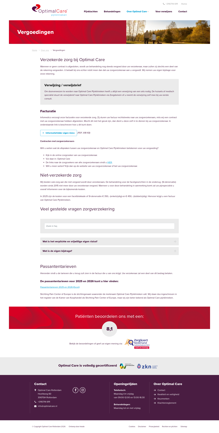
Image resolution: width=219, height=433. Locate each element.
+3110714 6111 (170, 4)
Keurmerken (163, 398)
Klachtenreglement (167, 403)
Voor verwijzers (163, 11)
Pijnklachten (91, 11)
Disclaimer (142, 426)
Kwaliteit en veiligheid (168, 394)
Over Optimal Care (138, 11)
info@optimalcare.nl (47, 406)
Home (184, 4)
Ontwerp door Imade (76, 426)
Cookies (132, 426)
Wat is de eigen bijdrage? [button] (57, 253)
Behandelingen (112, 11)
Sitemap (184, 426)
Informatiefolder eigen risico (60, 133)
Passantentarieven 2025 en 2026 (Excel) (60, 288)
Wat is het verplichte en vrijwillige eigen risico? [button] (70, 243)
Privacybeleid (154, 426)
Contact (182, 11)
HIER (109, 162)
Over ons (45, 50)
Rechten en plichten (169, 426)
